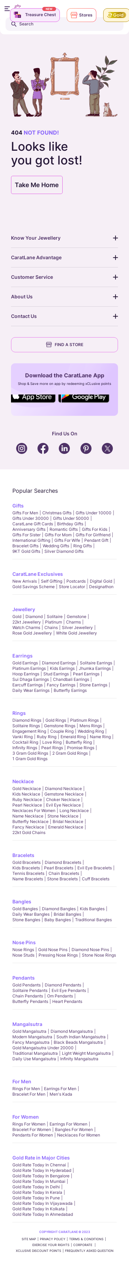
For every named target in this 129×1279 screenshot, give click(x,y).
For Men (21, 1081)
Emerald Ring (73, 736)
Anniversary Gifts (28, 529)
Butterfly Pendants (30, 1001)
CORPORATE (83, 1245)
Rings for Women (28, 1124)
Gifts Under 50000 (71, 518)
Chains (51, 627)
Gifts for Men (25, 512)
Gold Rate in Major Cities (41, 1158)
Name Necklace (27, 816)
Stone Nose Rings (99, 955)
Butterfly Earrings (70, 690)
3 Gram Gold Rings (30, 753)
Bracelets (23, 855)
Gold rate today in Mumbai (38, 1181)
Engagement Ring (29, 731)
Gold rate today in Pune (36, 1197)
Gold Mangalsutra (29, 1031)
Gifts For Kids (94, 529)
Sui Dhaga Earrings (30, 679)
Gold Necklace (26, 788)
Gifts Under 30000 (30, 518)
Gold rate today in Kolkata (38, 1208)
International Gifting (31, 540)
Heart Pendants (67, 1001)
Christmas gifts (57, 512)
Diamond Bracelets (63, 862)
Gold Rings (55, 720)
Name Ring (100, 736)
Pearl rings (52, 747)
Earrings (22, 656)
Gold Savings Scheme (33, 586)
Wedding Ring (91, 731)
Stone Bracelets (62, 878)
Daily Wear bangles (31, 914)
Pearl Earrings (86, 673)
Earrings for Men (60, 1088)
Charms (73, 622)
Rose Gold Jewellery (32, 633)
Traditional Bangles (93, 919)
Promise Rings (80, 747)
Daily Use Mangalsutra (34, 1058)
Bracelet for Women (31, 1129)
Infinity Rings (24, 747)
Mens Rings (90, 725)
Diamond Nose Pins (90, 949)
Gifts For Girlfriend (93, 534)
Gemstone (76, 616)
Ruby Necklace (27, 799)
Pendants (23, 978)
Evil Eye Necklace (63, 805)
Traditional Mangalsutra (35, 1053)
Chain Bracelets (64, 873)
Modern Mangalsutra (32, 1036)
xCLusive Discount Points (38, 1251)
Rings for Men (26, 1088)
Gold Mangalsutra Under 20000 (43, 1047)
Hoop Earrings (25, 673)
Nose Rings (23, 949)
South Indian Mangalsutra (81, 1036)
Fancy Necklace (28, 827)
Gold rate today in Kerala (37, 1192)
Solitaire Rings (26, 725)
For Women (25, 1117)
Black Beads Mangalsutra (78, 1042)
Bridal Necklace (68, 821)
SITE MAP (29, 1239)
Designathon (101, 586)
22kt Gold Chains (28, 832)
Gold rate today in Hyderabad (41, 1170)
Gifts (18, 506)
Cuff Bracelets (95, 878)
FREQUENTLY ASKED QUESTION (89, 1251)
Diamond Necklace (63, 788)
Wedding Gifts (56, 545)
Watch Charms (26, 627)
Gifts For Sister (26, 534)
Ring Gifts (82, 545)
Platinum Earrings (29, 668)
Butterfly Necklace (30, 821)
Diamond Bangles (59, 908)
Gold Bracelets (26, 862)
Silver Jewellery (77, 627)
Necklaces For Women (33, 810)
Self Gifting (51, 581)
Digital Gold (101, 581)
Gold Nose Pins (52, 949)
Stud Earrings (56, 673)
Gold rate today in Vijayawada (42, 1203)
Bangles (21, 901)
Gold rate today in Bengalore (40, 1175)
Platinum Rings (84, 720)
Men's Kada (61, 1094)
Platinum (53, 622)
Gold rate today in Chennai (39, 1164)
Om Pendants (60, 995)
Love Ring (52, 742)
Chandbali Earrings (71, 679)
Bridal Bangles (67, 914)
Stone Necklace (62, 816)
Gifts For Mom (58, 534)
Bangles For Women (74, 1129)
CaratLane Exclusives (37, 574)
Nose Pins (24, 942)
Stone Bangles (26, 919)
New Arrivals (24, 581)
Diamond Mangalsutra (72, 1031)
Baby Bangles (57, 919)
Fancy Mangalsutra (31, 1042)
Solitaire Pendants (29, 990)
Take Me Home (37, 185)
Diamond (34, 616)
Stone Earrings (93, 684)
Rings (19, 713)
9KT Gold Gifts (26, 551)
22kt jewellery (26, 622)
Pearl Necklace (27, 805)
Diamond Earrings (59, 662)
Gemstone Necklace (64, 794)
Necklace (23, 781)
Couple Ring (62, 731)
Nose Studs (23, 955)
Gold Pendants (26, 984)
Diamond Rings (26, 720)
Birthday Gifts (70, 523)
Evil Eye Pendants (69, 990)
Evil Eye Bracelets (94, 867)
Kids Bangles (92, 908)
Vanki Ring (22, 736)
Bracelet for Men (28, 1094)
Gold (16, 616)
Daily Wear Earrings (31, 690)
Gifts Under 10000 (93, 512)
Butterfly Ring (79, 742)
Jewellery (23, 609)
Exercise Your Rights (50, 1245)
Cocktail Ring (25, 742)
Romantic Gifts (64, 529)
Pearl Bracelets (58, 867)
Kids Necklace (26, 794)
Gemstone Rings (59, 725)
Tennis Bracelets (28, 873)
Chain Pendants (27, 995)
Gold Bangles (25, 908)
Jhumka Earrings (95, 668)
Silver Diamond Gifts (64, 551)
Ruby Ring (46, 736)
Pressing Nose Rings (58, 955)
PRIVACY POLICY (52, 1239)
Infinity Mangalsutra (79, 1058)
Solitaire (55, 616)
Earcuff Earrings (27, 684)
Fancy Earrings (61, 684)
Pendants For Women (32, 1135)
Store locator (72, 586)
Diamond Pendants (63, 984)
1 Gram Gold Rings (29, 758)
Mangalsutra (27, 1024)
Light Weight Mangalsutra (86, 1053)
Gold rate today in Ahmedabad (42, 1214)
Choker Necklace (63, 799)
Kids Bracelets (26, 867)
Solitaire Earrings (96, 662)
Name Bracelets (27, 878)
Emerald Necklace (65, 827)
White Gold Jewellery (76, 633)
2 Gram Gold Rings (70, 753)
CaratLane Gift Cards (32, 523)
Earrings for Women (68, 1124)
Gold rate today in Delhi (36, 1186)
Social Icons (35, 403)
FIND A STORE (64, 344)
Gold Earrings (25, 662)
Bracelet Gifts (25, 545)
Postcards (76, 581)
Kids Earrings (62, 668)
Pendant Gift (96, 540)
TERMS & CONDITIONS (86, 1239)
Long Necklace (74, 810)
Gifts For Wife (67, 540)
